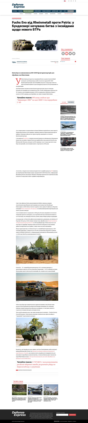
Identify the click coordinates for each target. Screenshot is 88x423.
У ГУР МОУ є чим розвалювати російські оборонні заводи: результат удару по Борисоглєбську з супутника (37, 364)
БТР (30, 370)
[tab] (63, 102)
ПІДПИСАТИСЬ (72, 414)
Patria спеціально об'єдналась (29, 208)
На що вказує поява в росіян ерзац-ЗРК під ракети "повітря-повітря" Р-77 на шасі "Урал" (67, 149)
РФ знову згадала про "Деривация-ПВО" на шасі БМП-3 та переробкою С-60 (37, 100)
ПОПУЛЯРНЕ (71, 102)
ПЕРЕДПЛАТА (70, 421)
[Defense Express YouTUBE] (71, 1)
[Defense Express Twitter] (73, 1)
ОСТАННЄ (64, 102)
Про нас (21, 13)
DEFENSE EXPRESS (22, 61)
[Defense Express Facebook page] (69, 1)
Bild (52, 171)
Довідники (41, 13)
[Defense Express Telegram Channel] (75, 1)
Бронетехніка (27, 370)
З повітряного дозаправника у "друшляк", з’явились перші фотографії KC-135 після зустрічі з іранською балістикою (68, 134)
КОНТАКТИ (74, 421)
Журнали (35, 13)
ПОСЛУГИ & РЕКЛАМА (63, 421)
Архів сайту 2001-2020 (68, 13)
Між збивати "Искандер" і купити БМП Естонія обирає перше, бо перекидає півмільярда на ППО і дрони (19, 399)
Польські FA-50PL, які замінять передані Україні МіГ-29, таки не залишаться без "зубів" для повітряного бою (51, 399)
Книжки (46, 13)
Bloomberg (26, 138)
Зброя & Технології (18, 19)
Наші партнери (52, 13)
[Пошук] (75, 11)
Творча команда (28, 13)
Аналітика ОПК (21, 370)
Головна (13, 19)
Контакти (59, 13)
